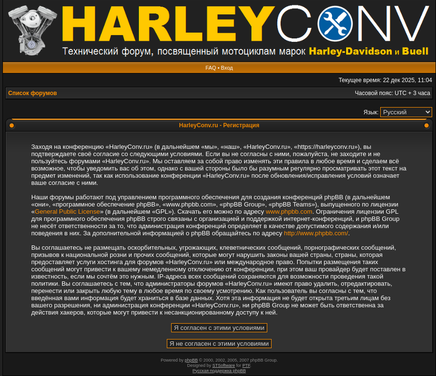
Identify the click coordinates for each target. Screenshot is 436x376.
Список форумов (32, 93)
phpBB (191, 360)
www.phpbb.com (289, 211)
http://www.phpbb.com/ (316, 233)
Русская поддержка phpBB (219, 370)
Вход (227, 68)
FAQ (211, 68)
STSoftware (223, 365)
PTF (246, 365)
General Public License (67, 211)
